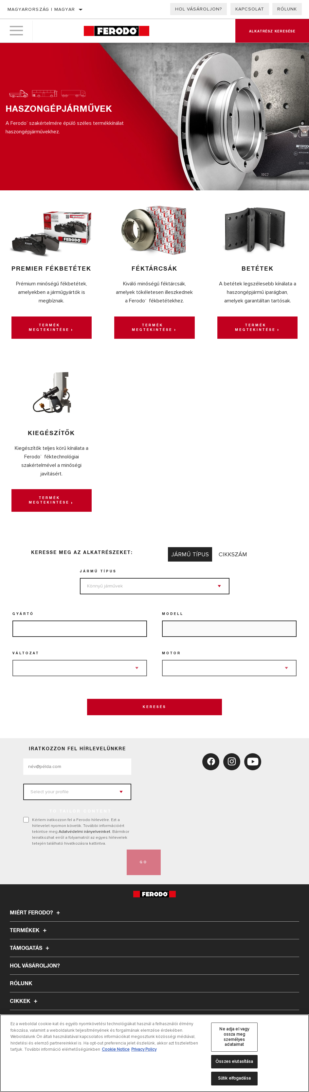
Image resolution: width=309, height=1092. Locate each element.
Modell (173, 614)
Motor (171, 653)
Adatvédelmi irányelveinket (84, 831)
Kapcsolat (249, 9)
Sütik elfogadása (234, 1078)
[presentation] (73, 862)
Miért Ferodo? (36, 912)
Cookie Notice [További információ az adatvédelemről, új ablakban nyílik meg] (116, 1049)
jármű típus (98, 571)
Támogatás (30, 948)
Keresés (154, 707)
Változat (25, 653)
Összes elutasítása (234, 1061)
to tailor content (80, 812)
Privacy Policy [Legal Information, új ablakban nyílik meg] (143, 1049)
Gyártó (23, 614)
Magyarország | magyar (41, 9)
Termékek (29, 930)
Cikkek (24, 1001)
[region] (154, 1053)
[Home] (116, 31)
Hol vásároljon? (198, 9)
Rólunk (287, 9)
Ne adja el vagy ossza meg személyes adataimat (234, 1036)
